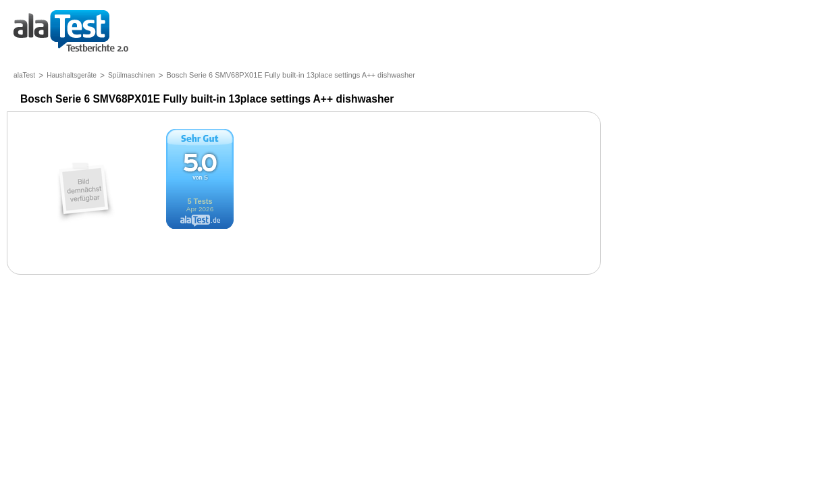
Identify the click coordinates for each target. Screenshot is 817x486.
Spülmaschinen (131, 75)
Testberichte (71, 32)
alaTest (24, 75)
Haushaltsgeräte (72, 75)
